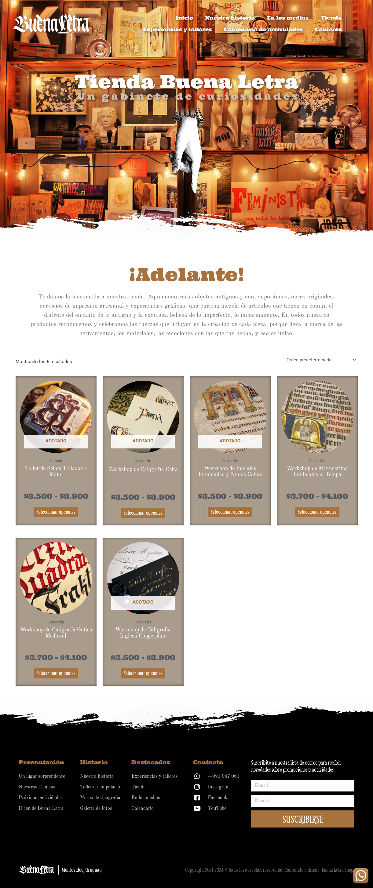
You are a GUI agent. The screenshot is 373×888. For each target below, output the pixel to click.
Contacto (328, 29)
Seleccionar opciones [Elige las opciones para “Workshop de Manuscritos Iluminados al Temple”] (317, 512)
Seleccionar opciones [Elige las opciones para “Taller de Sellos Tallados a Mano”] (56, 512)
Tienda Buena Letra (186, 81)
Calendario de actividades (263, 29)
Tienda (331, 18)
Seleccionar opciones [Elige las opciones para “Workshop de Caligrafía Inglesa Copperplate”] (143, 673)
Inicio (184, 18)
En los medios (288, 18)
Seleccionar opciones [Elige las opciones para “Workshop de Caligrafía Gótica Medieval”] (56, 673)
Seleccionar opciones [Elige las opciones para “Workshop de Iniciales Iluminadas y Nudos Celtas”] (230, 512)
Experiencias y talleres (177, 29)
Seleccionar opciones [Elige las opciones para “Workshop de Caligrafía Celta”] (143, 513)
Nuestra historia (230, 18)
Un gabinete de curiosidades (188, 96)
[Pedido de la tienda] (320, 360)
